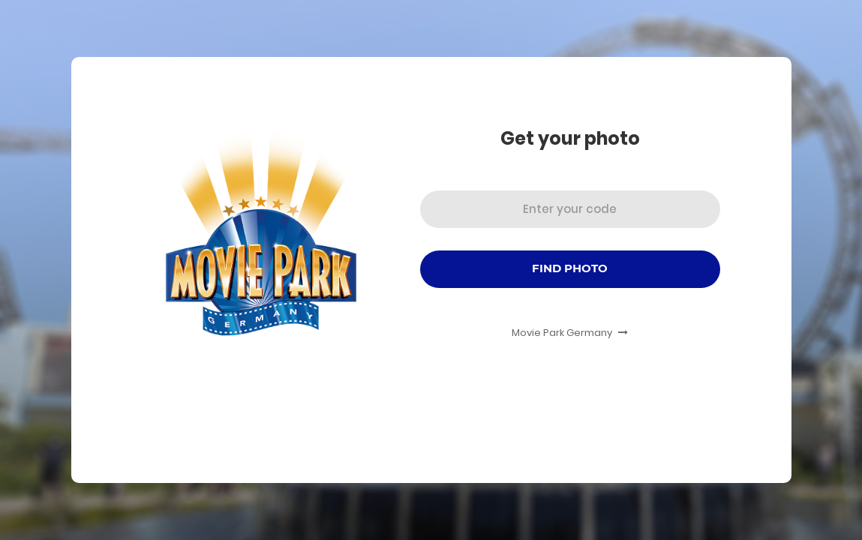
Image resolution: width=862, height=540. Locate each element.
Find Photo (570, 268)
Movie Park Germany (570, 333)
